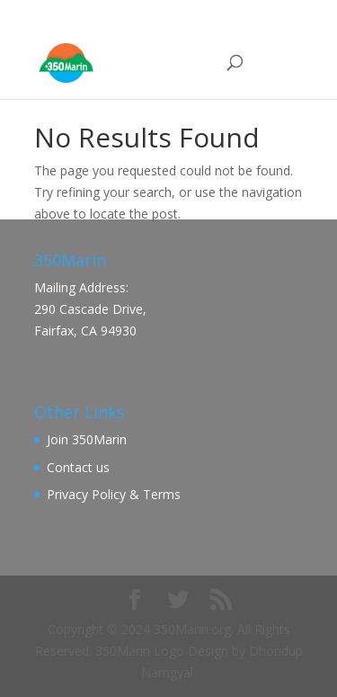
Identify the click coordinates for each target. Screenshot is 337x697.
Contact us (78, 467)
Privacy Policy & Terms (114, 494)
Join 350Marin (87, 439)
